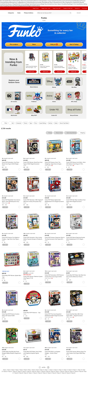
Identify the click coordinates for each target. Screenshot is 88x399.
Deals (34, 4)
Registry (21, 5)
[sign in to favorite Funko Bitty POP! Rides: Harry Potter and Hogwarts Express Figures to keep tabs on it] (41, 359)
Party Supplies (73, 2)
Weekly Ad (82, 4)
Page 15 (66, 369)
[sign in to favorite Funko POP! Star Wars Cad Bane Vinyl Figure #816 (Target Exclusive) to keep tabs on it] (84, 207)
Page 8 (33, 369)
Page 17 (75, 369)
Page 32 (62, 371)
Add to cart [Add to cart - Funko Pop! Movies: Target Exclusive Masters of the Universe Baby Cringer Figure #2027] (59, 71)
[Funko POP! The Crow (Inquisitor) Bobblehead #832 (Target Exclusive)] (55, 314)
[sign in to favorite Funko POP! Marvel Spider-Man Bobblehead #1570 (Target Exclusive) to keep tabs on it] (62, 207)
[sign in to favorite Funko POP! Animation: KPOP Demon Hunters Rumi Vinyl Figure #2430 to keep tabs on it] (62, 282)
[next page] (48, 367)
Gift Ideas (79, 2)
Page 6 (25, 369)
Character (18, 123)
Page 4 (17, 369)
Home (32, 0)
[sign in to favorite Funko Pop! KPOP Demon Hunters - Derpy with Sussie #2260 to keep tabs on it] (19, 321)
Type (31, 123)
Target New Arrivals (46, 4)
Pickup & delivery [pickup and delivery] (29, 13)
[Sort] (11, 123)
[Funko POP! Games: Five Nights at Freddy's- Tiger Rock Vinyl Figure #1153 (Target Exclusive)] (12, 238)
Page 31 (57, 371)
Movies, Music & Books (51, 2)
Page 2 (9, 369)
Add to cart (5, 169)
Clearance (38, 4)
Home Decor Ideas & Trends (58, 4)
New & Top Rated (64, 123)
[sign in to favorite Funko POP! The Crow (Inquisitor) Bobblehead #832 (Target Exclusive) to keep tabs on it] (62, 321)
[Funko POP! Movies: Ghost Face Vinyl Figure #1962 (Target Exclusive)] (33, 163)
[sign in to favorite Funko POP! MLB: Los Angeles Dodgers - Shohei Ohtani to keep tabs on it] (62, 359)
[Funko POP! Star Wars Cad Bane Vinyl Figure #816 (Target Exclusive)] (76, 200)
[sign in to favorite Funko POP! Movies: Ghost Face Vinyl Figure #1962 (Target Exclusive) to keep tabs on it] (41, 169)
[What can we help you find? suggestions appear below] (54, 12)
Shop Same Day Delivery (13, 5)
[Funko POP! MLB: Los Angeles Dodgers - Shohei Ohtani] (55, 352)
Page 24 (24, 371)
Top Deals (67, 4)
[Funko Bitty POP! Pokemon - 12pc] (33, 312)
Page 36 (81, 371)
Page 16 (70, 369)
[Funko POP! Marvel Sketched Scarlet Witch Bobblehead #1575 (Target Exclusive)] (76, 238)
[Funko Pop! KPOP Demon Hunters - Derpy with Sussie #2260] (12, 314)
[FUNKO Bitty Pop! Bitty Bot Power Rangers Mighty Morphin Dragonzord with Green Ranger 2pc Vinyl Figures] (12, 352)
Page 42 (35, 373)
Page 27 (39, 371)
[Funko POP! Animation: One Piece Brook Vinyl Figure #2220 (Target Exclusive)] (12, 163)
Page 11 (47, 369)
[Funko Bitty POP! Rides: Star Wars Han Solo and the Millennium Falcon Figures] (76, 276)
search (70, 13)
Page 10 (42, 369)
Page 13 (56, 369)
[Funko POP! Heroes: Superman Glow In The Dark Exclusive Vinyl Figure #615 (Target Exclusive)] (55, 238)
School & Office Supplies (63, 2)
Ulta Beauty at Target (10, 4)
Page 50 (73, 373)
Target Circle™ (36, 8)
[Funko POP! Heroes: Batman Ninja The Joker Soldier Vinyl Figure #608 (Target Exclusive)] (76, 352)
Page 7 (29, 369)
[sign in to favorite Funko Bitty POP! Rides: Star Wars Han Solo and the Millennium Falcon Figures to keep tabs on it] (84, 282)
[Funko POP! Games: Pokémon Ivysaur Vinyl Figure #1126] (33, 277)
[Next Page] (85, 63)
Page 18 (80, 369)
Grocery (62, 0)
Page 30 (53, 371)
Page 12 (51, 369)
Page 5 (21, 369)
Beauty (79, 0)
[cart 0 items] (85, 12)
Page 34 (72, 371)
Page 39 (21, 373)
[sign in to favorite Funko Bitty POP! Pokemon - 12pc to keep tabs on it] (41, 318)
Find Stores (37, 5)
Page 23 (20, 371)
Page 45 (49, 373)
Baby (76, 0)
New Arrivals (3, 0)
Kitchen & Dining (38, 0)
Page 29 (48, 371)
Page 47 (59, 373)
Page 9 (37, 369)
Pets (4, 4)
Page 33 (67, 371)
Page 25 (29, 371)
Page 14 (61, 369)
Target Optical (29, 4)
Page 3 (13, 369)
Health (4, 2)
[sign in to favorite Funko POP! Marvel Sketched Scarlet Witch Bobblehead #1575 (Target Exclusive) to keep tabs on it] (84, 245)
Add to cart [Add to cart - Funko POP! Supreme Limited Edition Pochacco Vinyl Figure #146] (45, 71)
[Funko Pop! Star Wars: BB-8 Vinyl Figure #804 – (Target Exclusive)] (76, 314)
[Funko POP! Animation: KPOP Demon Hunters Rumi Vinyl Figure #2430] (55, 276)
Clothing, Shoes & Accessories (23, 0)
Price (35, 123)
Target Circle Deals (74, 4)
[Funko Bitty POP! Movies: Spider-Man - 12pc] (12, 276)
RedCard (25, 5)
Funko (3, 165)
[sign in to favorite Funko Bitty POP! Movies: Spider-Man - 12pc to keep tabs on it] (19, 283)
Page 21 (10, 371)
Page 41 (31, 373)
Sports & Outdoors (26, 2)
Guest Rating (42, 123)
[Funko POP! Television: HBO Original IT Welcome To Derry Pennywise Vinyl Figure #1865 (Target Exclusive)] (33, 200)
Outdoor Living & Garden (49, 0)
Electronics (36, 2)
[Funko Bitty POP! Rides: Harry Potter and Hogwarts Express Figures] (33, 352)
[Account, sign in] (78, 12)
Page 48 (64, 373)
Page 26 (34, 371)
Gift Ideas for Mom (11, 0)
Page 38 (16, 373)
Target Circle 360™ (57, 8)
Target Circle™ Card (45, 8)
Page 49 (68, 373)
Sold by (50, 123)
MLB (46, 354)
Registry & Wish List (67, 8)
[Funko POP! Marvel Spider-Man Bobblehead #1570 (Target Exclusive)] (55, 200)
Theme (25, 123)
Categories (11, 13)
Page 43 (40, 373)
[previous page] (40, 367)
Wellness (8, 2)
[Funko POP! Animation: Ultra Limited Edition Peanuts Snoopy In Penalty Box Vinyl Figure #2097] (33, 238)
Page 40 (26, 373)
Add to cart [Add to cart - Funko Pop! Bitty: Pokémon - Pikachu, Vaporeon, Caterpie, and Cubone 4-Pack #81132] (73, 71)
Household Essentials (69, 0)
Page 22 (15, 371)
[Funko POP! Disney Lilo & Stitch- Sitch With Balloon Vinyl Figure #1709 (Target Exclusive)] (76, 163)
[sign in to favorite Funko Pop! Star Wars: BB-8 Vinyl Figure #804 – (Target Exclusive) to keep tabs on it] (84, 321)
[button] (5, 271)
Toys (32, 2)
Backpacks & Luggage (16, 2)
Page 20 (5, 371)
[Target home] (3, 13)
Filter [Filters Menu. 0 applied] (4, 123)
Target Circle (31, 5)
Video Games (42, 2)
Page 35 (76, 371)
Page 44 (45, 373)
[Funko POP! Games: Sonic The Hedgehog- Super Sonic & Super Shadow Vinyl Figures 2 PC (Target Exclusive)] (55, 163)
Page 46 (54, 373)
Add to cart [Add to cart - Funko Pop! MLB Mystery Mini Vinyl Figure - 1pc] (31, 71)
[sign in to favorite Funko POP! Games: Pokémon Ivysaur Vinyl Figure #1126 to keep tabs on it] (41, 284)
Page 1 (5, 369)
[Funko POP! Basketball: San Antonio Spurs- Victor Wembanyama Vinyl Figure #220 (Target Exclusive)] (12, 200)
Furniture (57, 0)
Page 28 (43, 371)
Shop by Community (21, 4)
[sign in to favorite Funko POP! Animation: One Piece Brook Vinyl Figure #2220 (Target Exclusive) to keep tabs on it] (19, 169)
